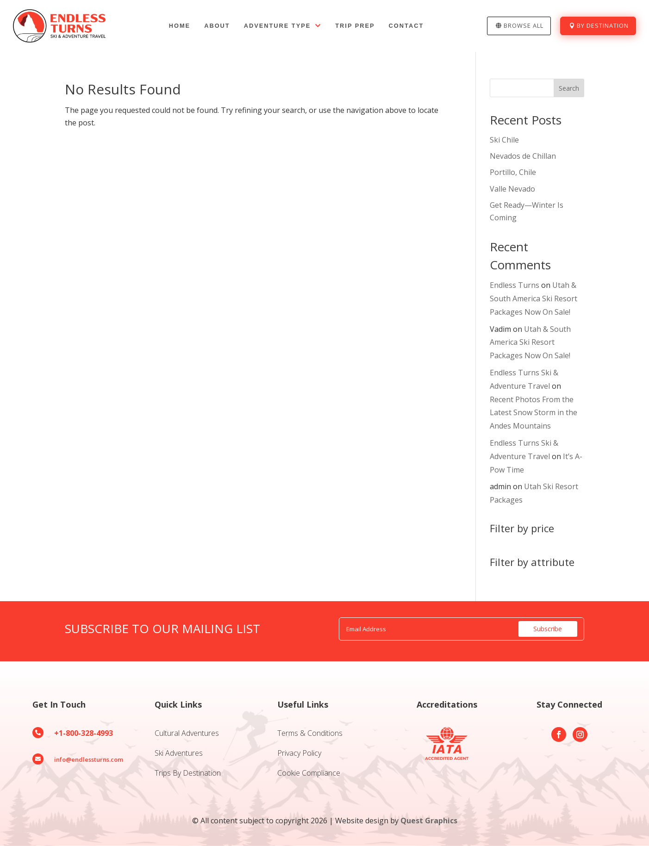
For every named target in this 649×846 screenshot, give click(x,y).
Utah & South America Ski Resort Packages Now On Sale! (533, 298)
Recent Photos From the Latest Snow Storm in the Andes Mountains (533, 412)
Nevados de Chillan (523, 156)
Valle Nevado (512, 189)
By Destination (603, 25)
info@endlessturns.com (88, 759)
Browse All (523, 25)
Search (569, 88)
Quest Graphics (428, 820)
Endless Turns (514, 285)
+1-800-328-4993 (83, 733)
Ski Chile (504, 140)
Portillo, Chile (513, 172)
